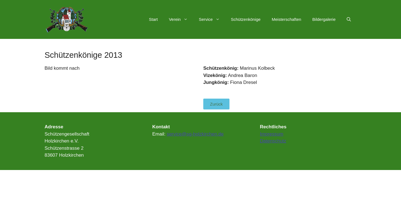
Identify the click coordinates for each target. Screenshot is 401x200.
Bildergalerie (324, 19)
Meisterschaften (286, 19)
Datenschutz (273, 141)
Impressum (271, 134)
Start (153, 19)
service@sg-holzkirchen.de (195, 134)
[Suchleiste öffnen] (348, 19)
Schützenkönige (246, 19)
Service (212, 19)
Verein (181, 19)
